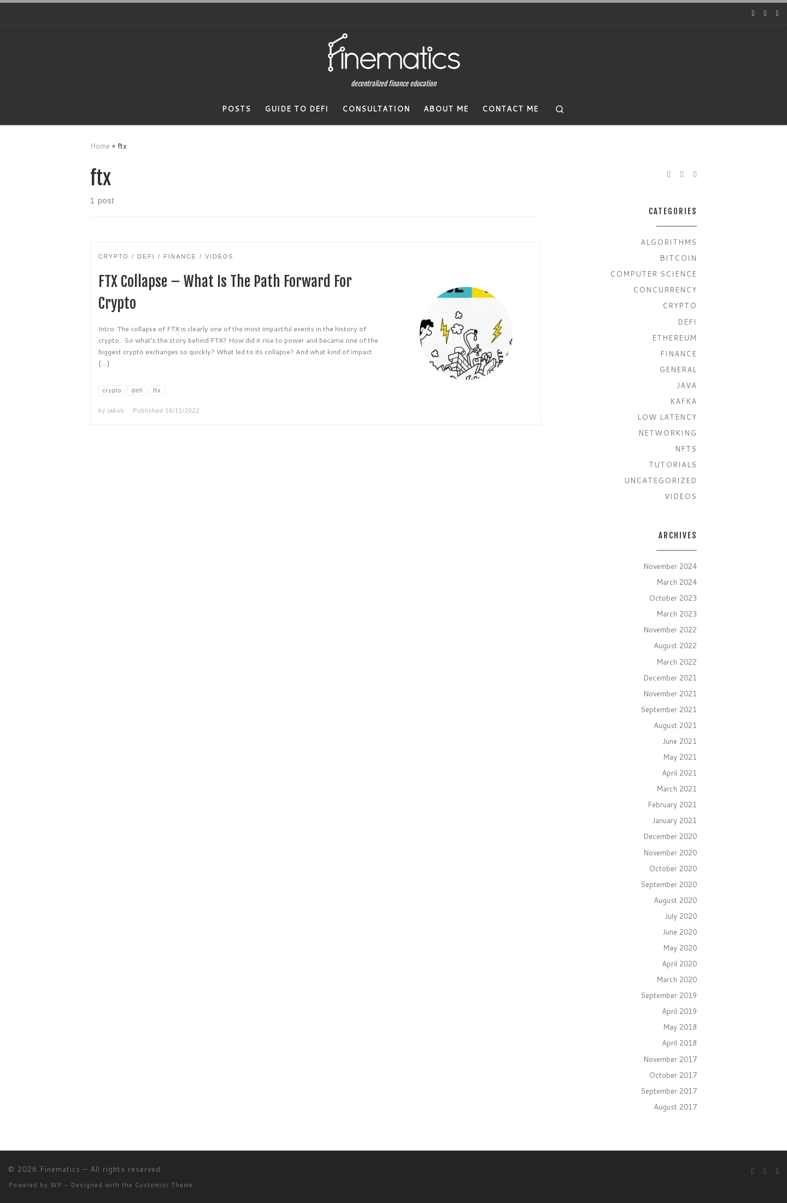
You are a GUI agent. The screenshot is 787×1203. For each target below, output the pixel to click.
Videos (681, 496)
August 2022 (675, 645)
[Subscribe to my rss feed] (777, 14)
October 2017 (673, 1075)
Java (687, 385)
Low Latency (667, 417)
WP (56, 1185)
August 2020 (675, 900)
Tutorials (673, 464)
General (678, 369)
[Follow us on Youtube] (753, 14)
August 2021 (675, 725)
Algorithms (669, 242)
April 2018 (679, 1042)
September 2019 (669, 995)
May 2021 (680, 757)
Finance (678, 353)
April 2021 (679, 772)
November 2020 (670, 852)
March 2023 (676, 613)
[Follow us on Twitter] (765, 14)
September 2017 (669, 1090)
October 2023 (673, 597)
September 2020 (669, 884)
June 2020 (679, 931)
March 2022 (676, 661)
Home (100, 145)
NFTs (686, 448)
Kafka (683, 401)
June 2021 (679, 741)
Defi (687, 321)
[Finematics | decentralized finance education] (393, 52)
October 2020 (673, 868)
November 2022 (670, 629)
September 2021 (669, 709)
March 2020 (676, 979)
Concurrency (665, 289)
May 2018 (680, 1027)
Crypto (679, 305)
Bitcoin (678, 258)
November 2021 (670, 693)
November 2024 (670, 566)
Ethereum (674, 337)
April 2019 (679, 1011)
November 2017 (670, 1059)
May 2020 (680, 947)
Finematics (60, 1169)
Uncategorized (660, 480)
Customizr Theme (164, 1185)
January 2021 (674, 820)
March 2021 (676, 788)
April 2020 (679, 963)
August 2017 (675, 1106)
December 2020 (670, 836)
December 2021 (670, 677)
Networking (667, 432)
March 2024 (676, 582)
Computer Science (653, 273)
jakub (116, 410)
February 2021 (672, 804)
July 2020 (681, 916)
